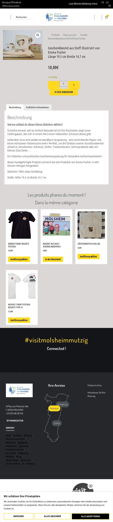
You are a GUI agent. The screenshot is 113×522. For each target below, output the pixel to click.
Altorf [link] (8, 435)
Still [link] (23, 463)
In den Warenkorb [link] (53, 259)
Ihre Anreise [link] (56, 385)
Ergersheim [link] (23, 445)
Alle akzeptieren (90, 516)
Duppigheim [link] (22, 442)
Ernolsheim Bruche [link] (15, 449)
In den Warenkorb (64, 92)
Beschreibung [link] (15, 107)
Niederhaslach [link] (12, 460)
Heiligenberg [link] (23, 453)
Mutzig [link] (19, 456)
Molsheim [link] (10, 456)
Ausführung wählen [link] (19, 259)
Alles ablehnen (52, 516)
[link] (103, 2)
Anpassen (18, 516)
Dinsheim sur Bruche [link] (15, 438)
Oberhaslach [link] (26, 460)
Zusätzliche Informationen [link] (37, 107)
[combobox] (22, 17)
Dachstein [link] (28, 435)
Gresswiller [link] (11, 453)
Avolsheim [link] (18, 435)
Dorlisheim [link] (11, 442)
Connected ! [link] (56, 348)
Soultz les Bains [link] (13, 463)
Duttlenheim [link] (12, 445)
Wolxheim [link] (30, 463)
